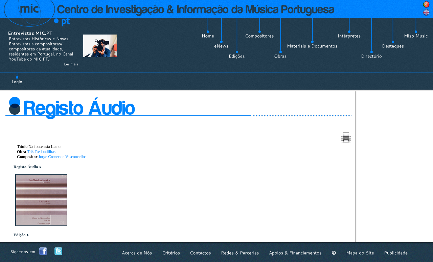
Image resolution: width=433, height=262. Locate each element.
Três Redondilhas (41, 151)
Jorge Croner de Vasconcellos (63, 156)
